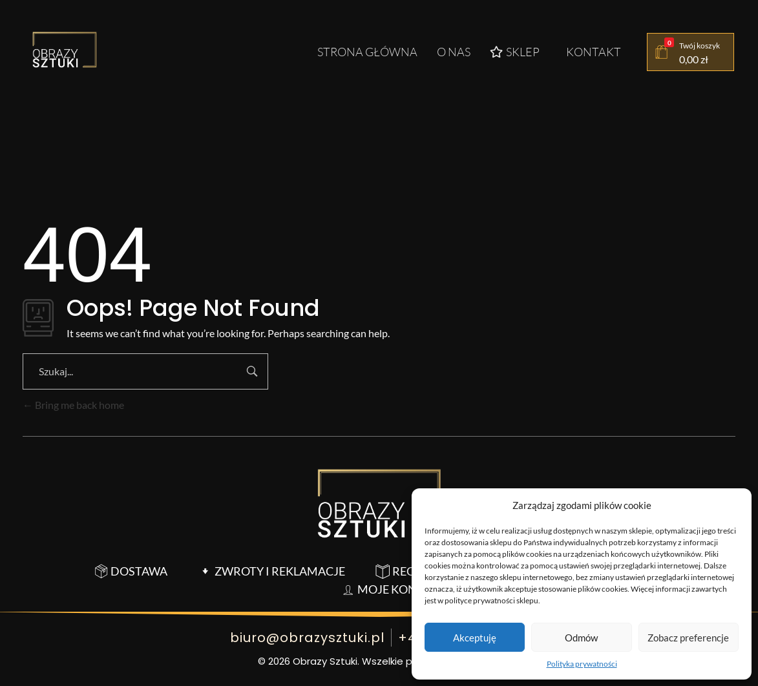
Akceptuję (474, 637)
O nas (453, 52)
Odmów (581, 637)
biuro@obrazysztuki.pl (307, 638)
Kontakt (593, 52)
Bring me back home (73, 405)
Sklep (515, 52)
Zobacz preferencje (688, 637)
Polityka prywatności (582, 664)
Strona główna (367, 52)
